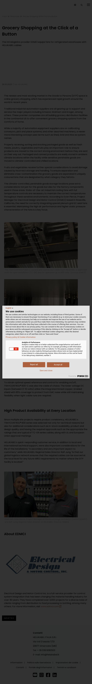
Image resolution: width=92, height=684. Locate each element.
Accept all (58, 365)
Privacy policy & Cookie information (21, 337)
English (10, 308)
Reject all (34, 364)
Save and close (46, 370)
